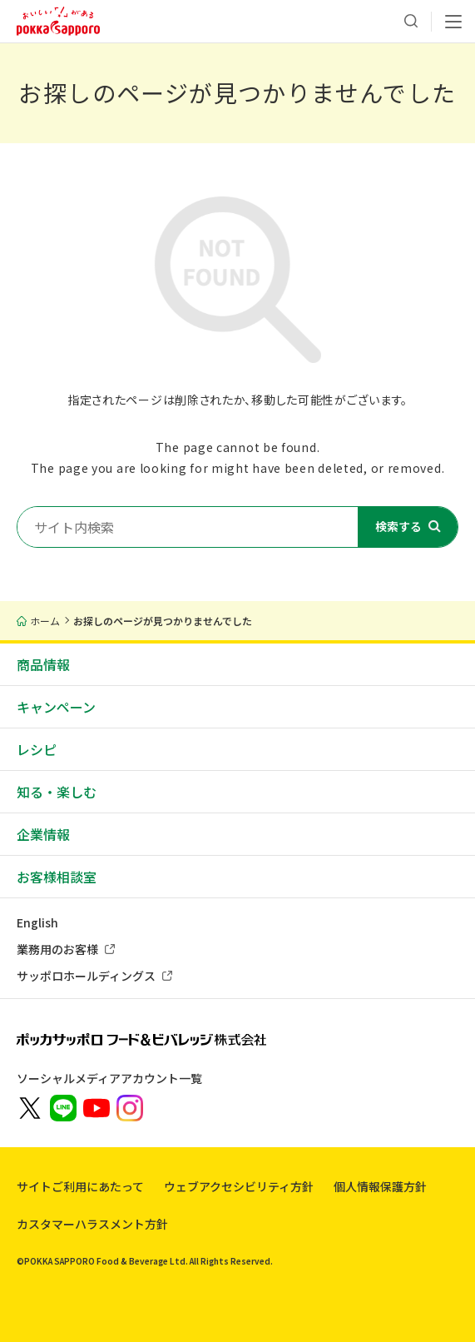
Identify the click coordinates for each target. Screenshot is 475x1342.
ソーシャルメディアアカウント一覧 (109, 1078)
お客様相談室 (56, 877)
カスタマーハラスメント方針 (92, 1223)
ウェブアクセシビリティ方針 (239, 1186)
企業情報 (43, 834)
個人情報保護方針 (380, 1186)
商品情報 (43, 664)
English (37, 922)
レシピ (37, 749)
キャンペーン (56, 707)
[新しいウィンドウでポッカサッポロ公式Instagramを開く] (129, 1106)
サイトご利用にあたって (80, 1186)
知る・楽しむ (56, 792)
